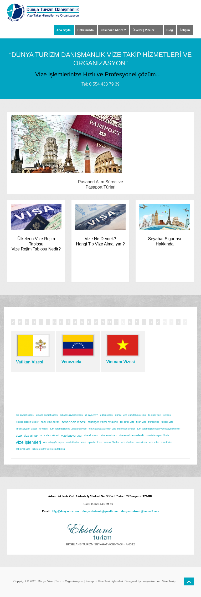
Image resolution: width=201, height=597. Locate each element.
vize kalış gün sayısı (53, 442)
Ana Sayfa (63, 30)
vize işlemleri (28, 442)
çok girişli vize (23, 449)
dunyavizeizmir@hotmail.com (140, 511)
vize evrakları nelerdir (132, 435)
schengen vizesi (73, 422)
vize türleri (166, 442)
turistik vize (167, 422)
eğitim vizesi (106, 415)
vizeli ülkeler (72, 442)
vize (19, 435)
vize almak (31, 435)
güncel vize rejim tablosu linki (130, 415)
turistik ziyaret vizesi (26, 428)
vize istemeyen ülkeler (158, 435)
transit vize (153, 422)
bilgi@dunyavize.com (65, 511)
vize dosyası (91, 435)
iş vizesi (167, 415)
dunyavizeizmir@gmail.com (100, 511)
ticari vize (141, 422)
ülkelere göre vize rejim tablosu (48, 449)
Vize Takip (169, 581)
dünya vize (91, 415)
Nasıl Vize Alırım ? (113, 30)
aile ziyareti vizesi (25, 415)
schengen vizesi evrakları (103, 422)
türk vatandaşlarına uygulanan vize (68, 428)
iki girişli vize (154, 415)
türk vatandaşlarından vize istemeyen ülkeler (112, 428)
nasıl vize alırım (50, 422)
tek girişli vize (127, 422)
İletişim (185, 30)
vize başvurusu (71, 435)
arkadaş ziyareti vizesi (71, 415)
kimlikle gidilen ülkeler (27, 422)
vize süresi (141, 442)
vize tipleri (154, 442)
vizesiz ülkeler (111, 442)
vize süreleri (127, 442)
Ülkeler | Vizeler (143, 30)
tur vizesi (43, 428)
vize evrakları (109, 435)
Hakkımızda (86, 30)
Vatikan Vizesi (29, 362)
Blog (169, 30)
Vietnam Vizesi (120, 361)
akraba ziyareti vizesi (47, 415)
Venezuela (71, 361)
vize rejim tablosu (91, 442)
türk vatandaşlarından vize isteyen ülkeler (158, 428)
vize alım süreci (49, 435)
